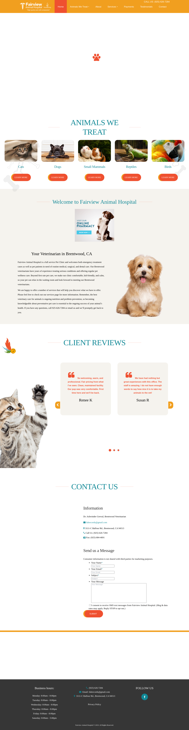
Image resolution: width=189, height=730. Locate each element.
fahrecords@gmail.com (96, 522)
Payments (129, 6)
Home (61, 6)
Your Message (97, 581)
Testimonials (146, 6)
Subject (95, 575)
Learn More (21, 177)
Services (112, 6)
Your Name (97, 563)
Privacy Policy (94, 704)
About (98, 6)
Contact (163, 6)
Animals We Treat (79, 6)
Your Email (97, 569)
